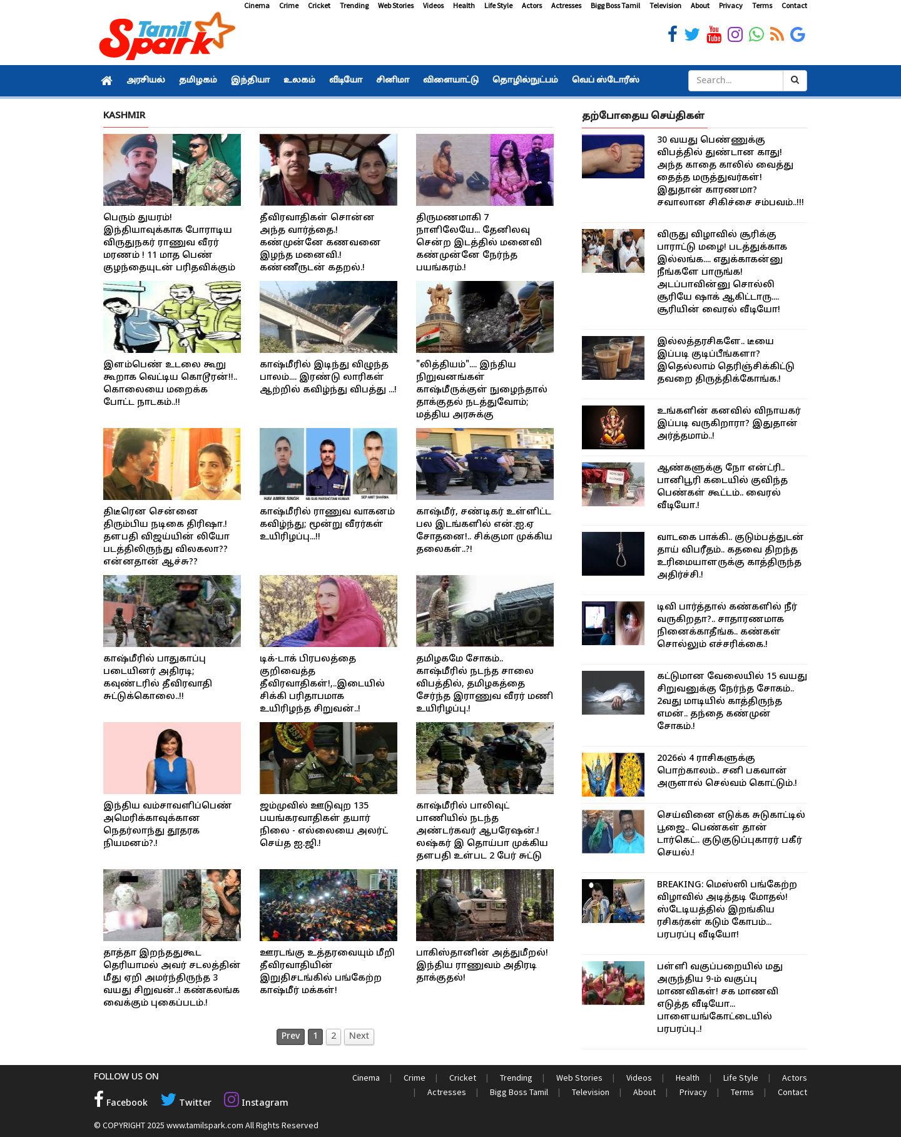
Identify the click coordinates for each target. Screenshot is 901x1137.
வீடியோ (345, 81)
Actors (532, 5)
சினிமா (392, 81)
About (700, 5)
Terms (762, 5)
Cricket (319, 5)
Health (464, 5)
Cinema (257, 5)
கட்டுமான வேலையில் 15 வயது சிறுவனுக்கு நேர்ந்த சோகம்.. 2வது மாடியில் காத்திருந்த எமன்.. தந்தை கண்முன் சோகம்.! (732, 701)
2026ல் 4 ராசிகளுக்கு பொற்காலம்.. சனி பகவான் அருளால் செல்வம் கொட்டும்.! (727, 771)
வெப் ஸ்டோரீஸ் (605, 81)
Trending (354, 5)
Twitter (185, 1103)
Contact (794, 5)
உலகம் (299, 81)
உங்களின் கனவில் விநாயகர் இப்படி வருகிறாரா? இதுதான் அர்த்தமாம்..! (729, 424)
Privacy (731, 5)
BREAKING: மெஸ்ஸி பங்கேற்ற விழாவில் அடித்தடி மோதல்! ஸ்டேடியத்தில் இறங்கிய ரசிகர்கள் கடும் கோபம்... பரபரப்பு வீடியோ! (727, 910)
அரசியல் (145, 81)
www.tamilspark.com (204, 1124)
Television (665, 5)
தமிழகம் (198, 81)
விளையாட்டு (451, 81)
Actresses (566, 5)
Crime (288, 5)
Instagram (254, 1103)
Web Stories (396, 5)
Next (359, 1036)
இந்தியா (250, 81)
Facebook (121, 1103)
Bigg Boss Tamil (615, 5)
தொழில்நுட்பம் (525, 81)
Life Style (498, 5)
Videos (433, 5)
